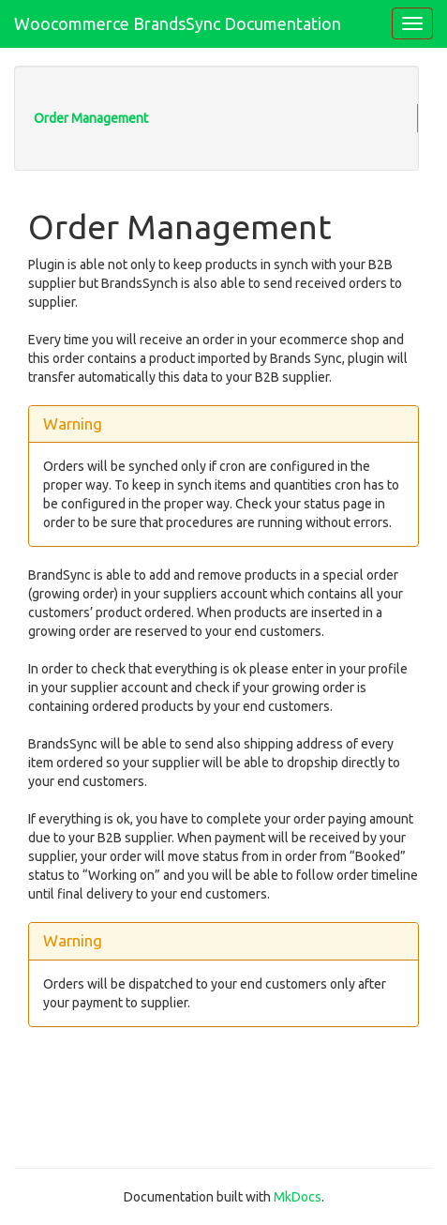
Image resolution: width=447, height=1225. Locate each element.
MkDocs (297, 1196)
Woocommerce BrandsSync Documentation (177, 23)
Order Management (91, 118)
